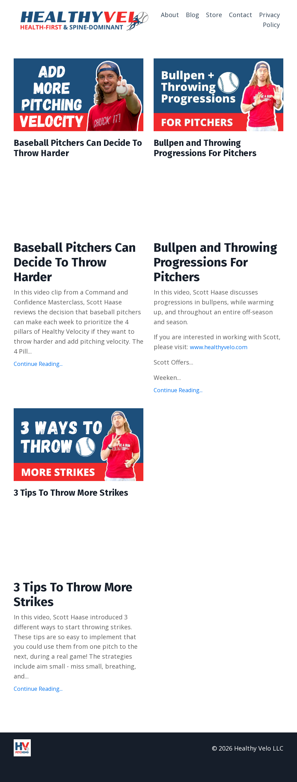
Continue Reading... (38, 367)
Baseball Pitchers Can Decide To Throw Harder (70, 150)
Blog (192, 15)
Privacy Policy (269, 20)
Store (214, 15)
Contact (240, 15)
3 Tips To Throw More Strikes (63, 504)
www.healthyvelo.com (222, 350)
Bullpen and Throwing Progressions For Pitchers (214, 150)
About (170, 15)
